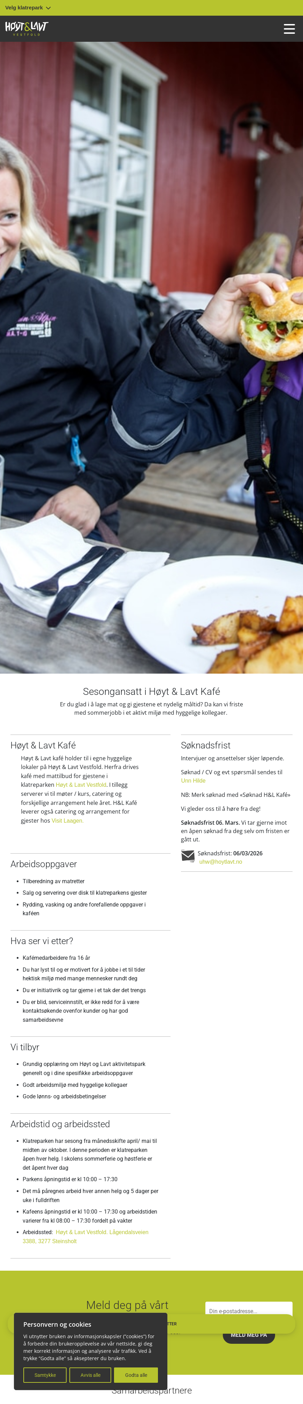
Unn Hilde (193, 781)
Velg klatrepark (28, 7)
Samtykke (45, 1375)
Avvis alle (90, 1375)
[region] (90, 1351)
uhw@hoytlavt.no (220, 862)
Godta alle (136, 1375)
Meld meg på (249, 1335)
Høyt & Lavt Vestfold (81, 785)
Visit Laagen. (68, 821)
